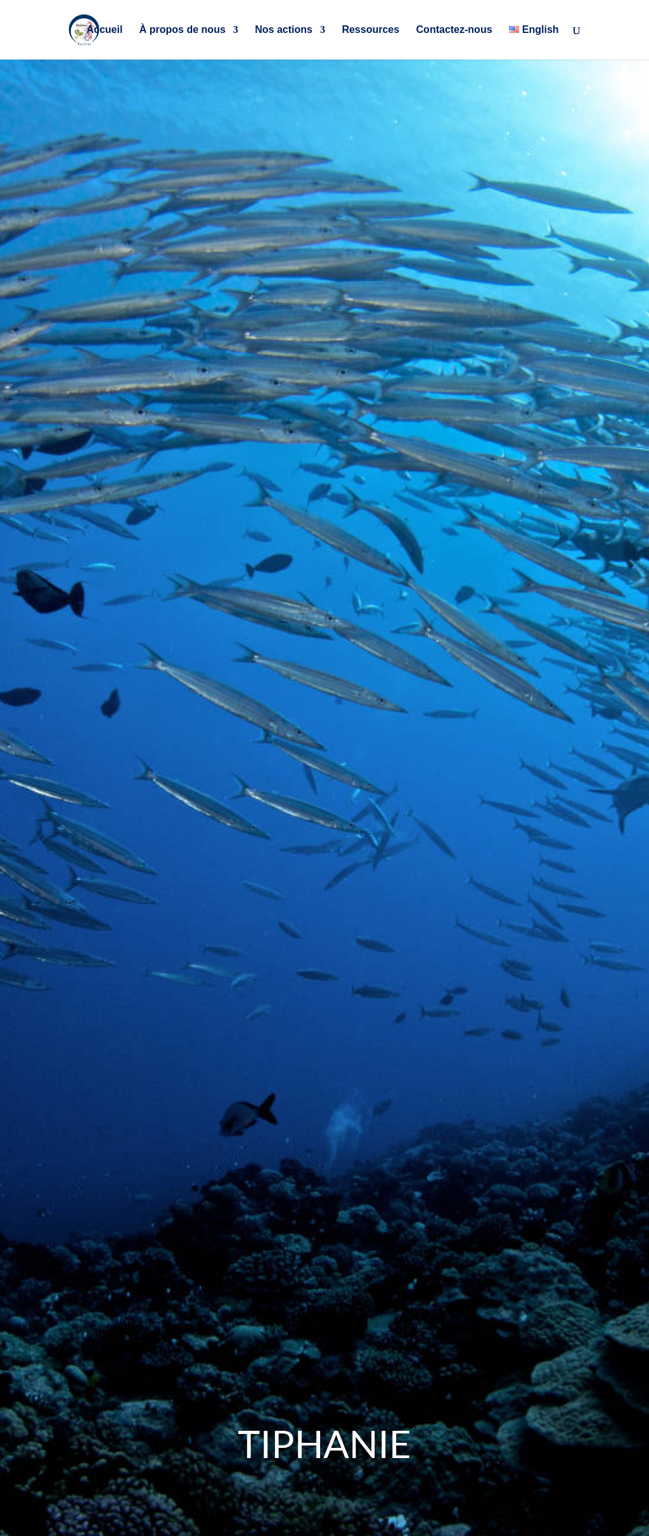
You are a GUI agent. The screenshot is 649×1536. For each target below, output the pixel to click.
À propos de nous (182, 30)
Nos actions (283, 30)
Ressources (370, 30)
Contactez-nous (454, 30)
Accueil (104, 30)
